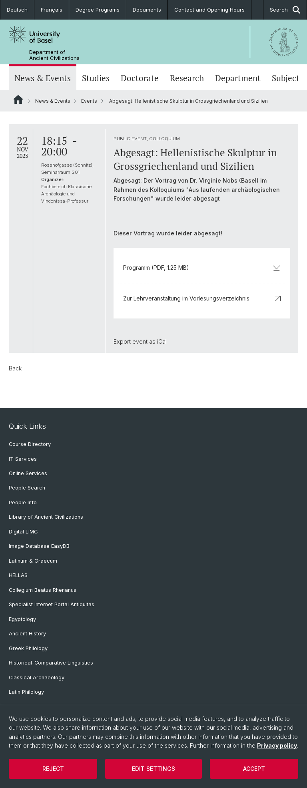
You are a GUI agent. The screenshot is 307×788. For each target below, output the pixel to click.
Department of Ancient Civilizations (54, 55)
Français (51, 9)
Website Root (18, 99)
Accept (254, 768)
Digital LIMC (23, 532)
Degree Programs (98, 9)
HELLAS (18, 575)
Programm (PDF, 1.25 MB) (202, 267)
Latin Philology (26, 692)
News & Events (42, 78)
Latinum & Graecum (33, 561)
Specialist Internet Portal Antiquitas (51, 604)
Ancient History (27, 634)
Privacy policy (277, 745)
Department (238, 78)
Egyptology (22, 619)
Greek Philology (28, 648)
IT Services (23, 459)
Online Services (28, 473)
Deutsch (17, 9)
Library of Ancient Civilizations (46, 517)
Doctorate (140, 78)
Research (187, 78)
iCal (162, 341)
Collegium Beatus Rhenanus (42, 590)
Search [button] (285, 10)
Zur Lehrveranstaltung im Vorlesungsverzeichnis (202, 298)
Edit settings (153, 768)
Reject (53, 768)
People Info (23, 502)
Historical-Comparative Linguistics (51, 663)
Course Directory (30, 444)
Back (15, 368)
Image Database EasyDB (39, 546)
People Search (27, 488)
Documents (147, 9)
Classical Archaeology (36, 678)
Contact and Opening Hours (209, 9)
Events (89, 101)
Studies (96, 78)
